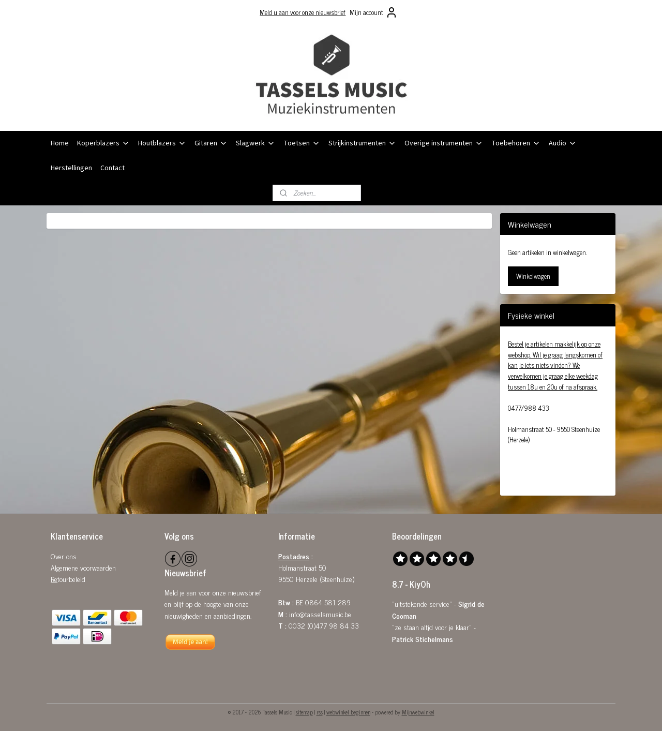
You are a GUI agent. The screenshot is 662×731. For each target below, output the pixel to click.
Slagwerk (255, 143)
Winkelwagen (533, 276)
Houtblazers (162, 143)
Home (60, 143)
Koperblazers (103, 143)
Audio (563, 143)
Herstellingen (71, 168)
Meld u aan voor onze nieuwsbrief (302, 12)
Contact (112, 168)
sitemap (304, 712)
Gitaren (211, 143)
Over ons (64, 556)
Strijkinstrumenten (362, 143)
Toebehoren (515, 143)
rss (320, 712)
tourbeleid (71, 579)
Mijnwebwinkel (418, 712)
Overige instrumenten (443, 143)
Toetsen (301, 143)
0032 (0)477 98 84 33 (324, 625)
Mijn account (374, 12)
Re (54, 579)
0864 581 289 (328, 602)
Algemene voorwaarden (83, 567)
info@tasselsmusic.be (320, 614)
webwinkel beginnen (348, 712)
